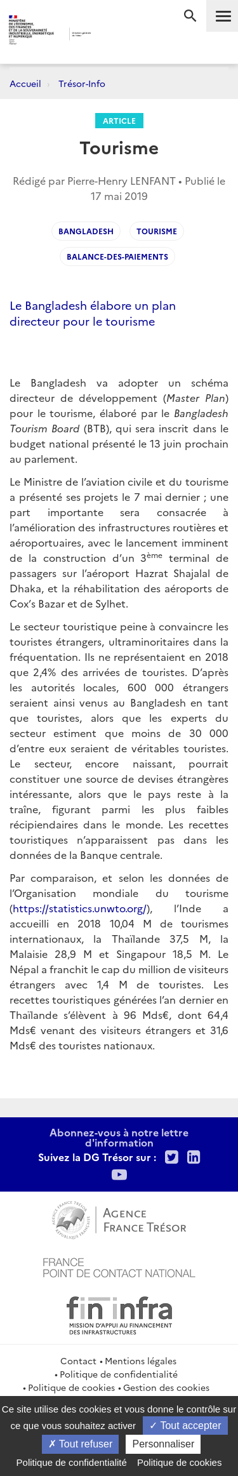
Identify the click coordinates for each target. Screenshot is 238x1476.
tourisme (156, 230)
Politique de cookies (71, 1387)
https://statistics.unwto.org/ (80, 908)
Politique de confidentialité (119, 1373)
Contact (78, 1360)
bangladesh (86, 230)
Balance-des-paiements (117, 256)
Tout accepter (185, 1425)
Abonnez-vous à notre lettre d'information (119, 1137)
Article (119, 120)
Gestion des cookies (166, 1387)
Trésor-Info (81, 83)
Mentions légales (140, 1360)
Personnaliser (163, 1444)
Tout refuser (80, 1444)
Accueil (25, 83)
